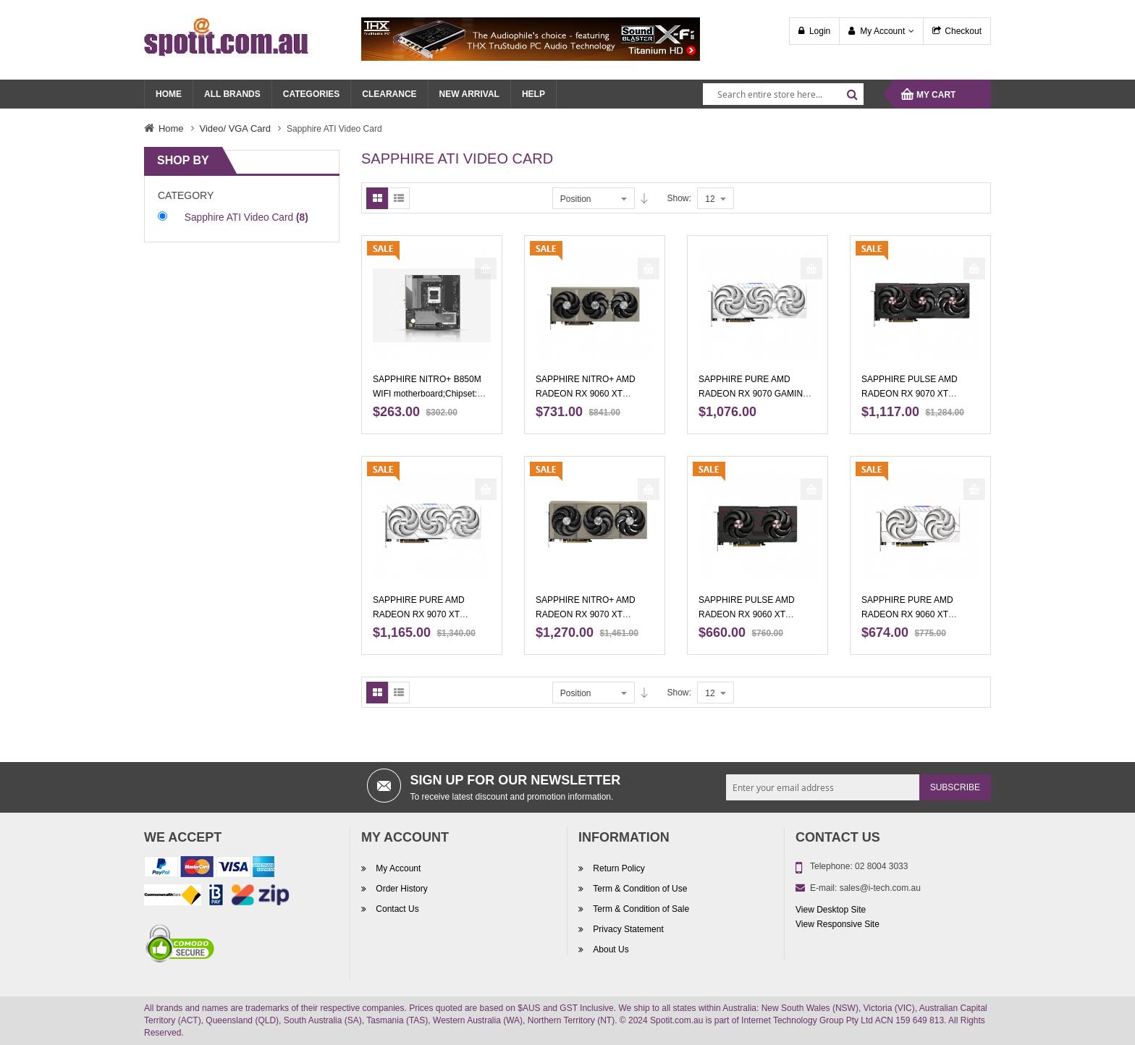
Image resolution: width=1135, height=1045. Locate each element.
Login (819, 31)
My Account (882, 31)
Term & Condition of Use (639, 889)
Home (171, 128)
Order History (401, 889)
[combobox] (783, 94)
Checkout (963, 31)
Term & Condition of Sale (640, 909)
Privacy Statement (627, 929)
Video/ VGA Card (235, 128)
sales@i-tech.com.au (880, 888)
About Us (610, 949)
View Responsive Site (837, 924)
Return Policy (618, 868)
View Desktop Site (831, 910)
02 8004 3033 (881, 866)
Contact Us (396, 909)
